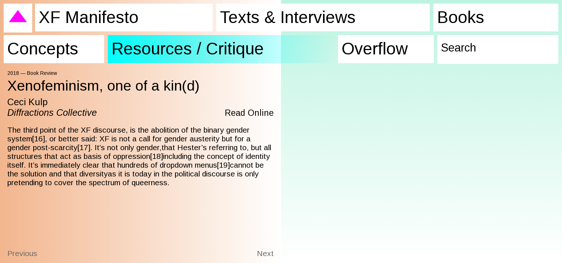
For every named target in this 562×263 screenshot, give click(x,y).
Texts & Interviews (278, 16)
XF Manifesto (82, 16)
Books (451, 16)
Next (265, 253)
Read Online (247, 112)
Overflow (371, 44)
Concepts (38, 44)
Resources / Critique (176, 44)
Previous (22, 253)
